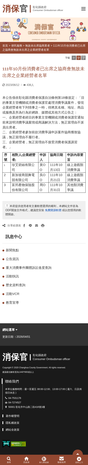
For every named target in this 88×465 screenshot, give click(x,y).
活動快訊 (12, 276)
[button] (83, 9)
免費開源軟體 (53, 210)
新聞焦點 (12, 250)
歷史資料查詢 (15, 285)
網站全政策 (12, 429)
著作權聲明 (12, 415)
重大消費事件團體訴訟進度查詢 (28, 268)
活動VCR (12, 294)
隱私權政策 (12, 422)
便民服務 (16, 45)
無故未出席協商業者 (37, 45)
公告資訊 (12, 259)
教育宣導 (12, 302)
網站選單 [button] (9, 330)
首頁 (5, 45)
